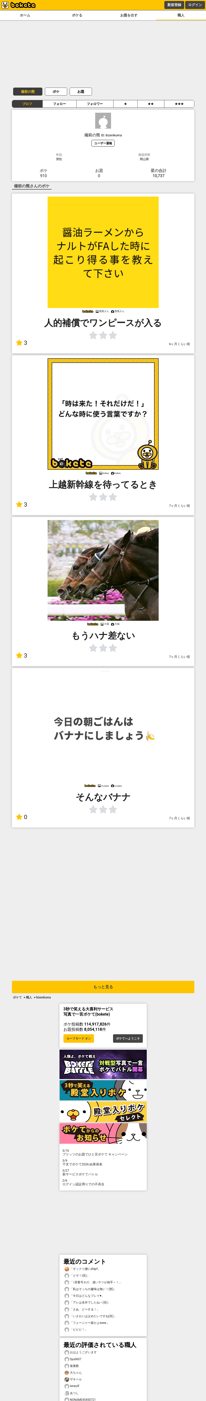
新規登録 (174, 5)
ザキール (73, 1379)
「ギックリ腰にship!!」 (82, 1269)
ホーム (25, 15)
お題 (80, 92)
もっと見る (103, 987)
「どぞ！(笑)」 (77, 1275)
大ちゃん (73, 1372)
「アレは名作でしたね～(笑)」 (87, 1302)
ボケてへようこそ (128, 1038)
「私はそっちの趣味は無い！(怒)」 (90, 1289)
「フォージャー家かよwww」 (86, 1323)
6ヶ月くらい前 (179, 344)
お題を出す (129, 15)
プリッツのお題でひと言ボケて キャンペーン (103, 1152)
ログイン (195, 5)
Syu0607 (73, 1359)
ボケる (77, 15)
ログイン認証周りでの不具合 (103, 1182)
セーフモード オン (78, 1038)
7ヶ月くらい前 (179, 506)
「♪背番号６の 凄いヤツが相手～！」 (93, 1282)
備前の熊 (28, 92)
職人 (180, 15)
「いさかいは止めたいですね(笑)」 (90, 1316)
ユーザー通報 (103, 143)
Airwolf (71, 1386)
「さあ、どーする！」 (82, 1309)
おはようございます (80, 1352)
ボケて (17, 997)
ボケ (56, 92)
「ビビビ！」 (76, 1329)
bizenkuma (43, 997)
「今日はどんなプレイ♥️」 (84, 1296)
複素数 (71, 1366)
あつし (71, 1393)
